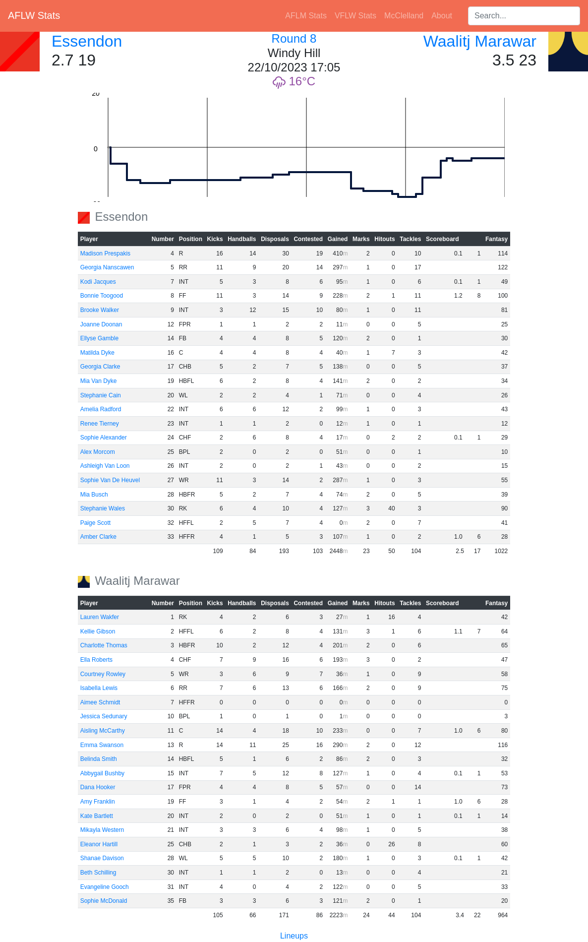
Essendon (87, 41)
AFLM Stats (306, 15)
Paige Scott (95, 522)
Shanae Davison (102, 858)
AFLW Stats (34, 15)
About (441, 15)
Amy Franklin (97, 801)
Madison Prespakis (105, 253)
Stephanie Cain (100, 395)
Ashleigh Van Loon (105, 465)
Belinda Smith (98, 758)
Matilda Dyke (97, 352)
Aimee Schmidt (100, 702)
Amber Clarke (98, 536)
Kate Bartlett (96, 816)
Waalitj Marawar (479, 41)
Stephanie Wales (102, 508)
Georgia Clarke (100, 366)
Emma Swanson (101, 745)
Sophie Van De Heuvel (110, 480)
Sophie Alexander (103, 437)
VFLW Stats (355, 15)
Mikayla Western (102, 829)
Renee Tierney (99, 423)
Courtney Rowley (102, 674)
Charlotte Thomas (103, 645)
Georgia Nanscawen (107, 267)
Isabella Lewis (99, 688)
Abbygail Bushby (102, 773)
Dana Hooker (98, 787)
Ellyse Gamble (99, 338)
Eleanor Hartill (99, 844)
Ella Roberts (96, 659)
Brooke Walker (99, 310)
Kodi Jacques (98, 281)
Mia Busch (94, 494)
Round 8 (294, 38)
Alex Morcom (97, 451)
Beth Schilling (98, 872)
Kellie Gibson (98, 631)
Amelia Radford (100, 409)
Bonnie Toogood (101, 295)
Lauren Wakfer (99, 617)
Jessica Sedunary (103, 716)
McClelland (403, 15)
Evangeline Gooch (104, 886)
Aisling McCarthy (102, 730)
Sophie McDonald (103, 900)
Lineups (294, 936)
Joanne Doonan (101, 324)
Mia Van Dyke (98, 380)
